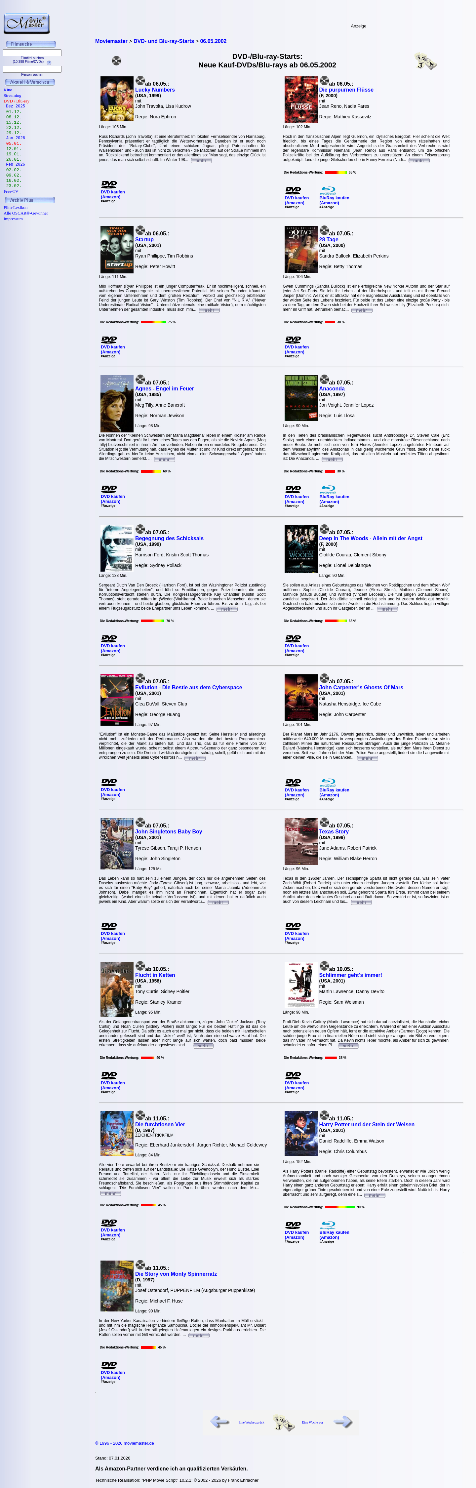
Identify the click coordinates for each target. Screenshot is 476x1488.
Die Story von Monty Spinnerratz (176, 1274)
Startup (144, 239)
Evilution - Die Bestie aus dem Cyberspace (188, 687)
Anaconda (332, 388)
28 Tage (328, 239)
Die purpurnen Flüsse (346, 90)
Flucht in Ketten (155, 975)
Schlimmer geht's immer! (350, 975)
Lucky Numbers (155, 90)
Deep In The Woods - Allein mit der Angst (370, 538)
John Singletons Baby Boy (168, 831)
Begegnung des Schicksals (169, 538)
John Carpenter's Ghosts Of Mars (361, 687)
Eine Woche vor (312, 1422)
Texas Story (334, 831)
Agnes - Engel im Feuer (164, 388)
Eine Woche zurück (251, 1422)
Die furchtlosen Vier (160, 1124)
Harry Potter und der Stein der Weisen (367, 1124)
